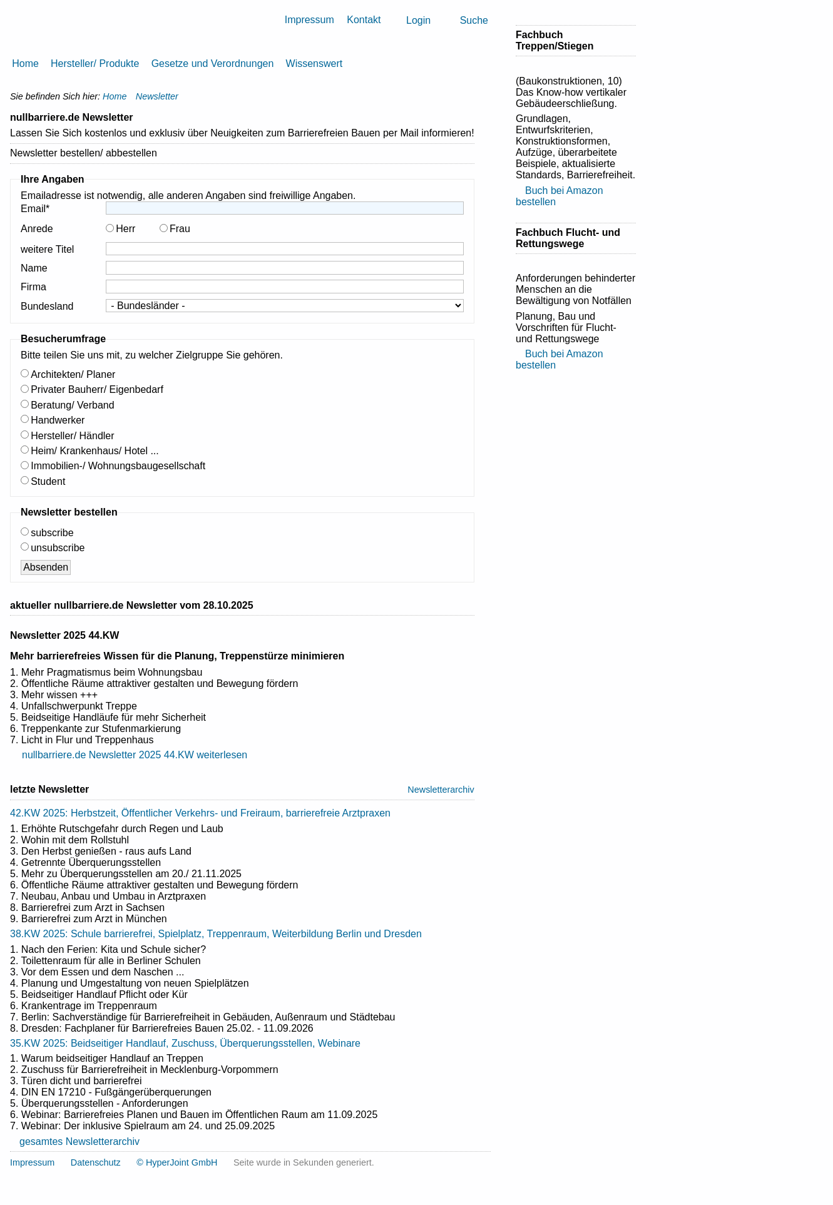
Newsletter (157, 96)
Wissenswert (314, 63)
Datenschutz (96, 1162)
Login (418, 20)
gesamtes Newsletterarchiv (79, 1141)
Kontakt (364, 19)
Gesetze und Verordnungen (212, 63)
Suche (474, 20)
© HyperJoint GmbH (176, 1162)
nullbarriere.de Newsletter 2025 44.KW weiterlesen (134, 755)
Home (25, 63)
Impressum (309, 19)
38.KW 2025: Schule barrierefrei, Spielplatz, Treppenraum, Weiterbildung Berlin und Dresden (216, 933)
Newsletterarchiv (440, 790)
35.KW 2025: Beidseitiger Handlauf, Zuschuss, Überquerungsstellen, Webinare (185, 1043)
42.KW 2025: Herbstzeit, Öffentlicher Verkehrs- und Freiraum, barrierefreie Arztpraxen (200, 813)
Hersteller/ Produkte (95, 63)
